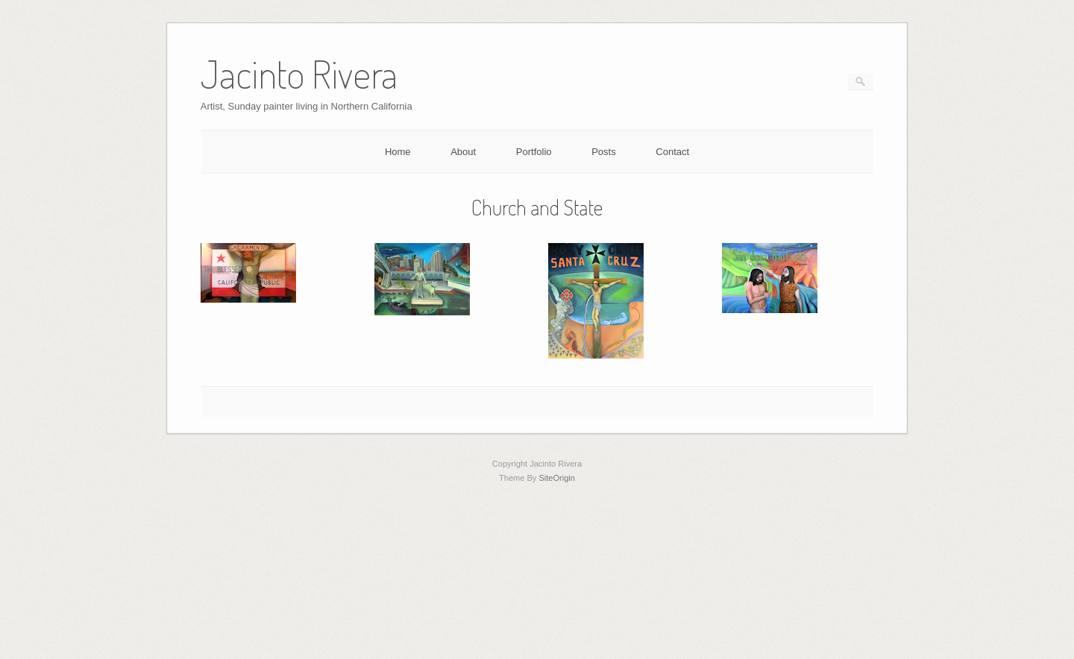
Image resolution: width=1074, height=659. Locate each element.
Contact (672, 151)
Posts (603, 151)
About (463, 151)
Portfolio (534, 151)
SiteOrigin (556, 477)
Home (398, 151)
